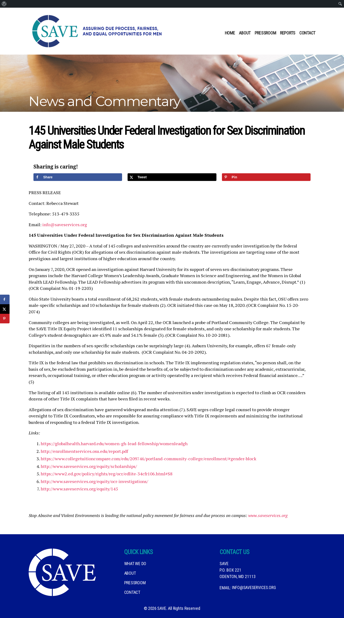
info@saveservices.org (64, 224)
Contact (307, 32)
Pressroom (265, 32)
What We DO (135, 563)
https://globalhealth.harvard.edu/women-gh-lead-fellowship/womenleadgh (114, 443)
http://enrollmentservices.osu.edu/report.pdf (84, 451)
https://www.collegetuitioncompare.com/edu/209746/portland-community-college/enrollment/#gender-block (148, 458)
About (245, 32)
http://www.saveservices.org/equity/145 (79, 489)
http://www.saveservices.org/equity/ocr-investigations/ (94, 481)
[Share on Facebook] (77, 177)
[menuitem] (4, 4)
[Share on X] (172, 177)
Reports (287, 32)
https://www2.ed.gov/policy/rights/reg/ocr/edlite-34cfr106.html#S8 (106, 474)
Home (230, 32)
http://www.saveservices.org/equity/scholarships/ (89, 466)
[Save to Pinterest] (266, 177)
